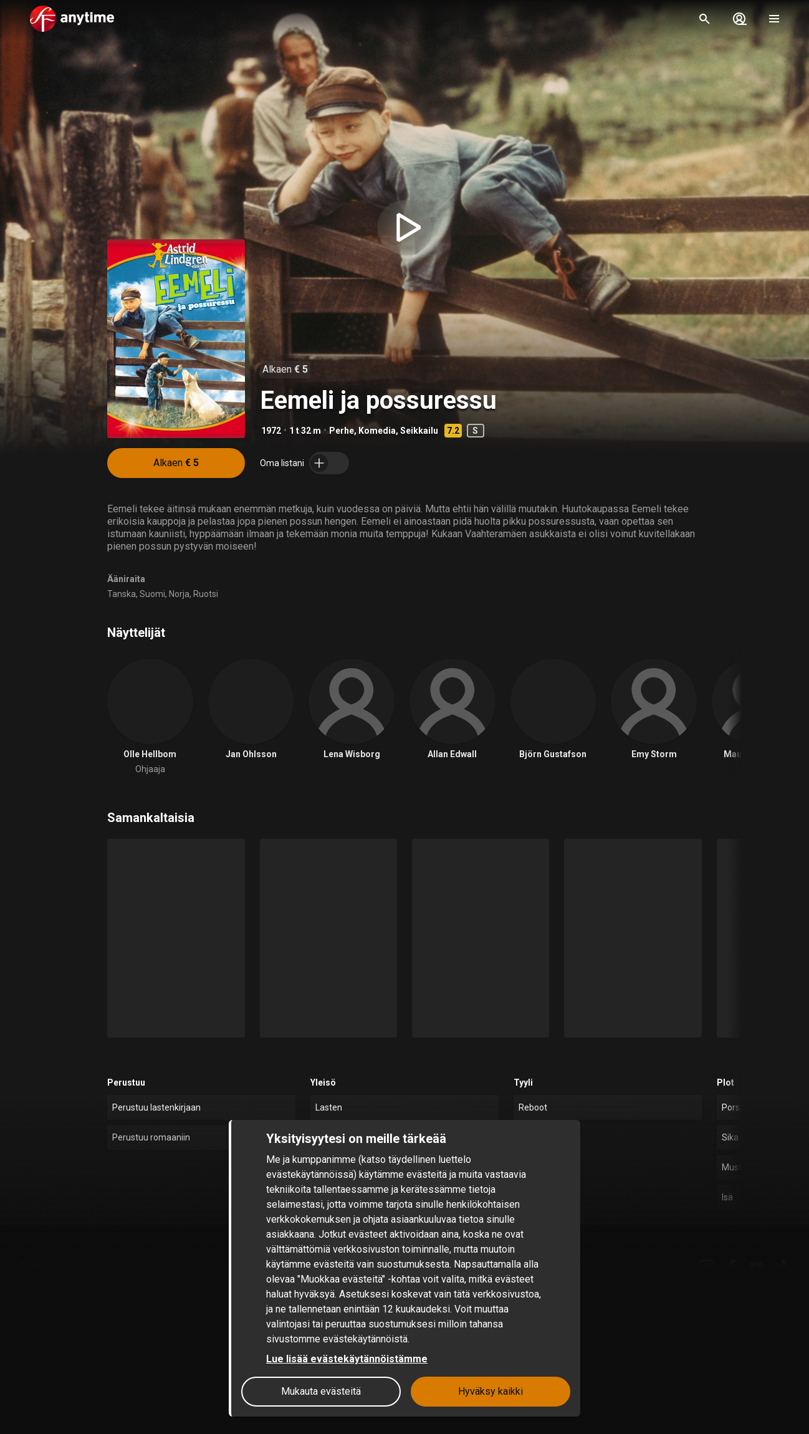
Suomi (152, 594)
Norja (179, 594)
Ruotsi (205, 594)
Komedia (377, 431)
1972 (271, 431)
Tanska (121, 594)
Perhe (341, 431)
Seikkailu (419, 431)
